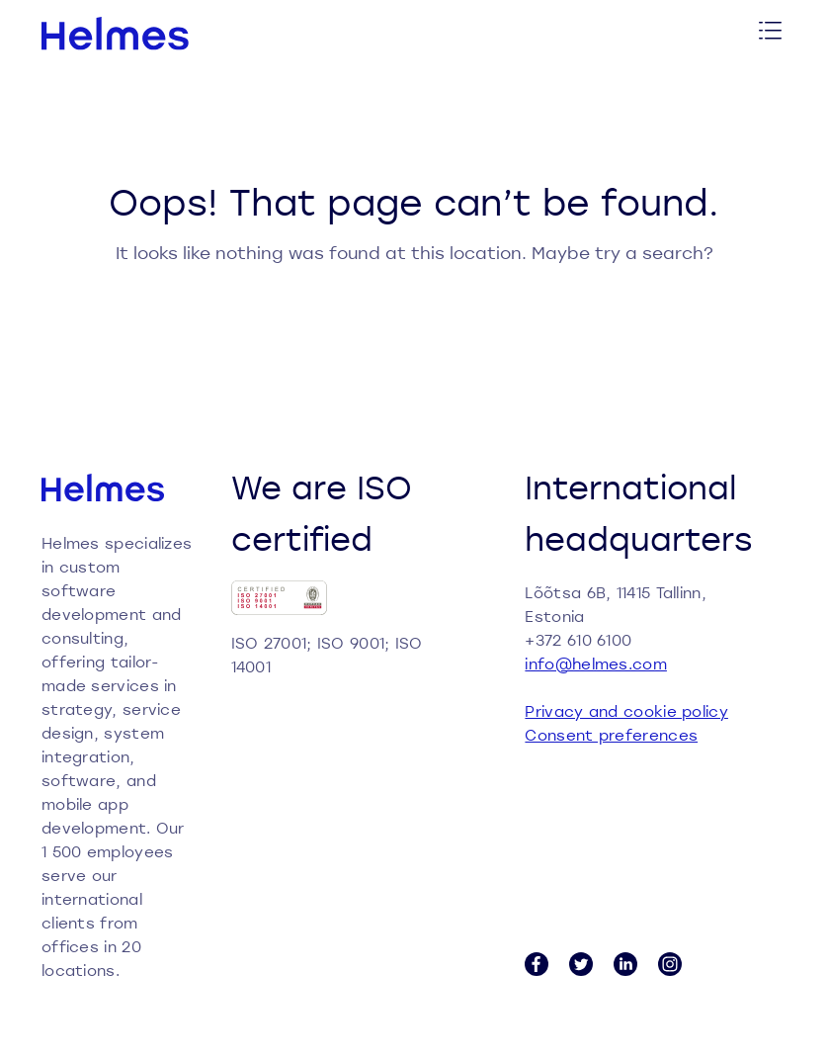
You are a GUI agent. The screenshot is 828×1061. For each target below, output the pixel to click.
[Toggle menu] (771, 33)
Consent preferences (611, 735)
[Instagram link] (670, 964)
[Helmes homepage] (115, 33)
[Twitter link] (581, 964)
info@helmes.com (596, 663)
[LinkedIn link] (625, 964)
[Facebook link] (536, 964)
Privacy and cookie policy (626, 711)
